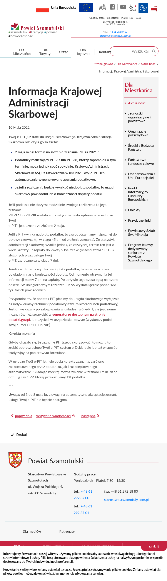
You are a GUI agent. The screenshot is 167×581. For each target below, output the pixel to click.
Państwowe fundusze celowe (141, 161)
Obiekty (134, 210)
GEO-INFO (102, 7)
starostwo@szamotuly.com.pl (115, 35)
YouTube (123, 7)
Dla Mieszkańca (127, 64)
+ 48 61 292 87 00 (117, 31)
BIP (154, 8)
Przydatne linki (139, 220)
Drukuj (21, 434)
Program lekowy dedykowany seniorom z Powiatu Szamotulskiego (140, 252)
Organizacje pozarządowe (138, 133)
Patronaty (67, 531)
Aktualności (148, 64)
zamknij (154, 546)
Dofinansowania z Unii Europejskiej (141, 176)
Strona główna (103, 64)
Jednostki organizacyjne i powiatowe (139, 117)
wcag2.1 (133, 8)
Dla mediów (32, 531)
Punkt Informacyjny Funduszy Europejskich (138, 194)
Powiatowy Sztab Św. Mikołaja (141, 232)
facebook (113, 7)
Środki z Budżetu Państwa (141, 147)
